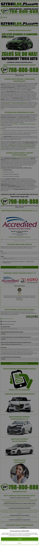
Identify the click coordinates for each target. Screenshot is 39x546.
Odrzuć (19, 543)
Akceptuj (20, 539)
